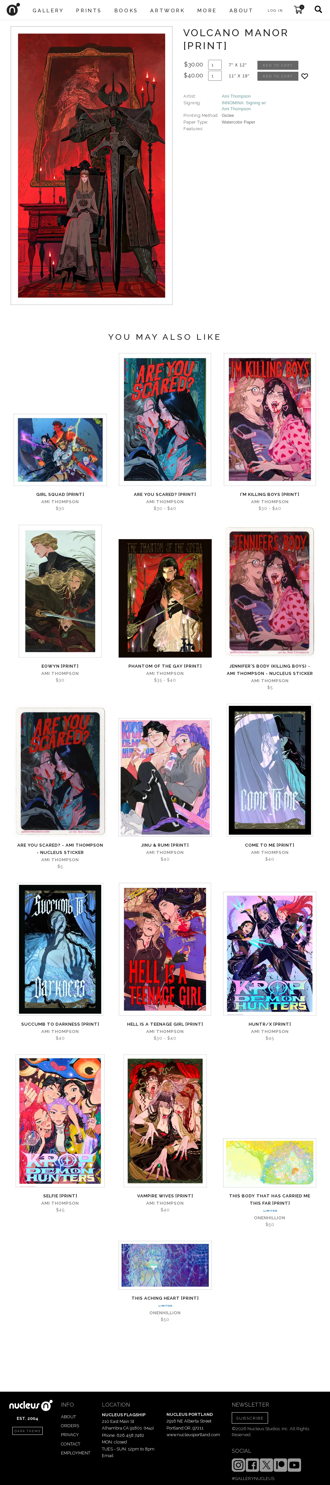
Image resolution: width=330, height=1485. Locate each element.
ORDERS (70, 1425)
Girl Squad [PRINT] (60, 494)
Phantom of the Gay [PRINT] (165, 666)
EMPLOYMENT (75, 1452)
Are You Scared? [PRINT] (165, 494)
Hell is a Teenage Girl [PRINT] (165, 1024)
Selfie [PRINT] (60, 1195)
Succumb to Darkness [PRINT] (60, 1024)
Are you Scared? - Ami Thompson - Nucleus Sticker (60, 849)
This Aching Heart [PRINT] (165, 1298)
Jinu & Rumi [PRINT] (165, 845)
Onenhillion (269, 1217)
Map (149, 1428)
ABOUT (68, 1416)
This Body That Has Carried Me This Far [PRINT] (269, 1199)
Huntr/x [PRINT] (270, 1024)
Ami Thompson (236, 96)
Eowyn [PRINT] (60, 666)
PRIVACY (70, 1434)
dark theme (27, 1431)
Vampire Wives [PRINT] (165, 1195)
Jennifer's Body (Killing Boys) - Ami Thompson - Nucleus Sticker (270, 670)
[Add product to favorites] (305, 76)
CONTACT (70, 1443)
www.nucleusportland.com (193, 1434)
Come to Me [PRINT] (269, 845)
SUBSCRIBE (250, 1418)
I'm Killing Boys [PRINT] (269, 494)
